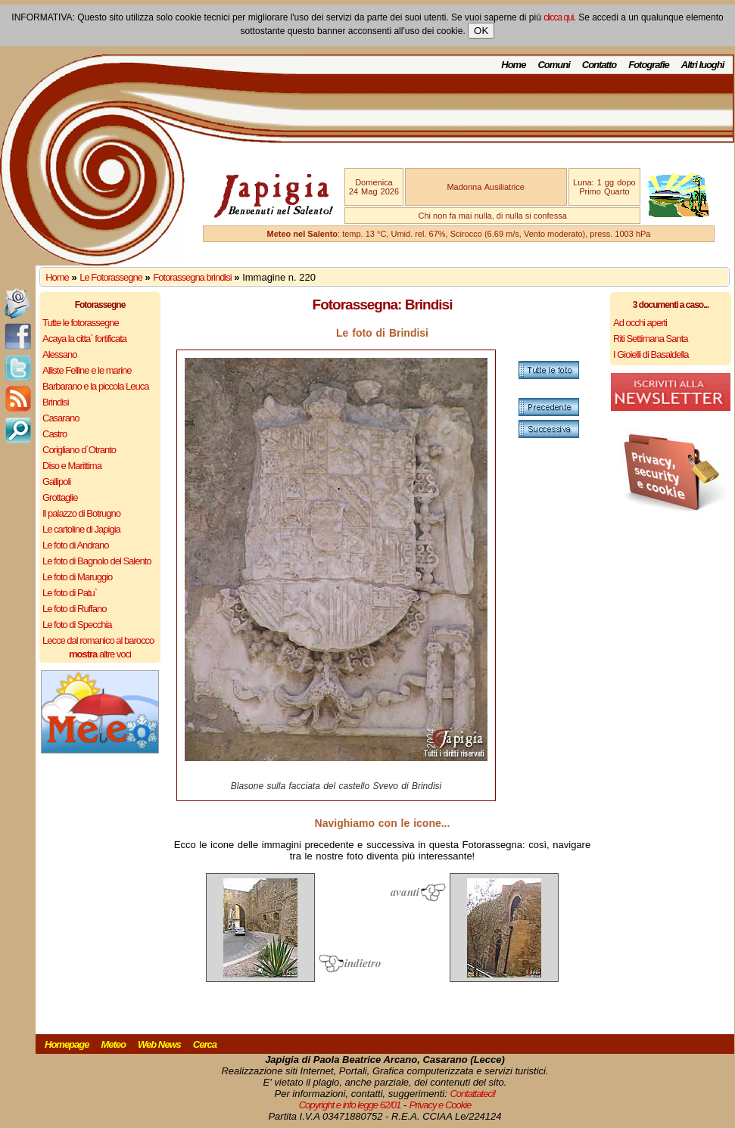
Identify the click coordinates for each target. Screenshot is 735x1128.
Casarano (60, 418)
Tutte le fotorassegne (80, 322)
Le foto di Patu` (69, 592)
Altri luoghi (702, 64)
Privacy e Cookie (441, 1105)
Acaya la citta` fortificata (84, 338)
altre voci (100, 654)
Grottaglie (59, 497)
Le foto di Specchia (77, 624)
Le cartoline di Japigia (81, 529)
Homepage (67, 1044)
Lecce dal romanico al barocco (98, 640)
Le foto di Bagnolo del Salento (96, 561)
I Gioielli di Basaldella (651, 354)
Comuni (553, 64)
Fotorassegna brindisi (192, 277)
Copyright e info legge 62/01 (350, 1105)
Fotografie (648, 64)
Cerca (204, 1044)
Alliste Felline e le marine (87, 370)
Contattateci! (472, 1093)
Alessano (59, 354)
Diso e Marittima (71, 465)
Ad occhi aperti (640, 322)
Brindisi (55, 402)
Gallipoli (56, 481)
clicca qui (558, 17)
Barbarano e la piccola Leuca (95, 386)
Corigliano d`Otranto (79, 449)
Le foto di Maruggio (77, 577)
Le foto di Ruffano (74, 608)
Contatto (599, 64)
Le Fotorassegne (110, 277)
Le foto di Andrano (75, 545)
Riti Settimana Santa (650, 338)
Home (513, 64)
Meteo (113, 1044)
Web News (159, 1044)
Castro (54, 434)
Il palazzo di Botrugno (81, 513)
